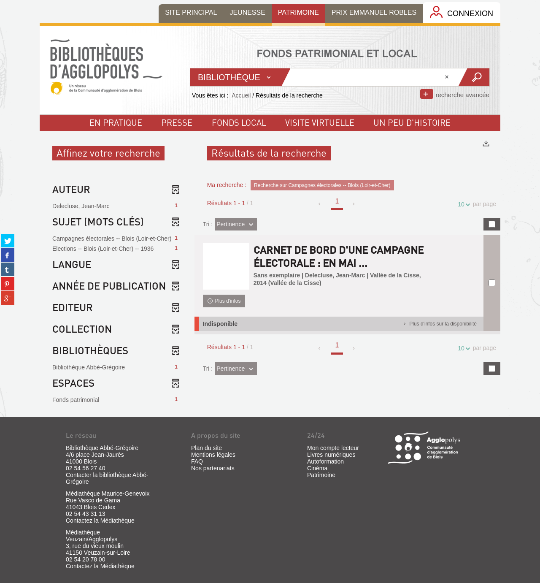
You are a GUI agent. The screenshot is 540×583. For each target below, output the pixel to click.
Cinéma (317, 468)
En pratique (115, 122)
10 (462, 204)
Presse (176, 122)
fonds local (239, 122)
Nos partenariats (213, 468)
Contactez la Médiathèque (100, 520)
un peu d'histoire (412, 122)
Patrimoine (321, 475)
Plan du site (206, 448)
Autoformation (325, 461)
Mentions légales (213, 454)
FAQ (197, 461)
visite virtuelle (319, 122)
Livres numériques (331, 454)
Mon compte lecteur (333, 448)
